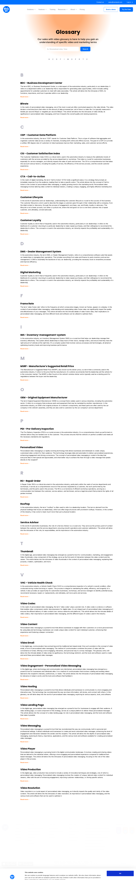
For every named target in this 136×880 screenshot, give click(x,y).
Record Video (53, 822)
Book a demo (111, 9)
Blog (70, 822)
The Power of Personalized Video (96, 831)
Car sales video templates (94, 834)
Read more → (25, 97)
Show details (99, 876)
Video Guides (73, 831)
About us (18, 825)
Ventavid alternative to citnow (95, 841)
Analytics (52, 831)
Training (52, 9)
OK (120, 862)
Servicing (31, 838)
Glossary (72, 828)
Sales (30, 834)
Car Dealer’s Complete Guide (94, 844)
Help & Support (74, 825)
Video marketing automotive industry (97, 825)
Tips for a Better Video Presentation (97, 822)
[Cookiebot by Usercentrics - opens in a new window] (12, 876)
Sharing (51, 828)
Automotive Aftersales (35, 822)
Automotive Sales (34, 825)
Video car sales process (93, 828)
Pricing (82, 9)
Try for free (126, 9)
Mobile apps (73, 834)
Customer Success (34, 828)
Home (17, 822)
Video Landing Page (56, 825)
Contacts (18, 834)
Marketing (31, 831)
